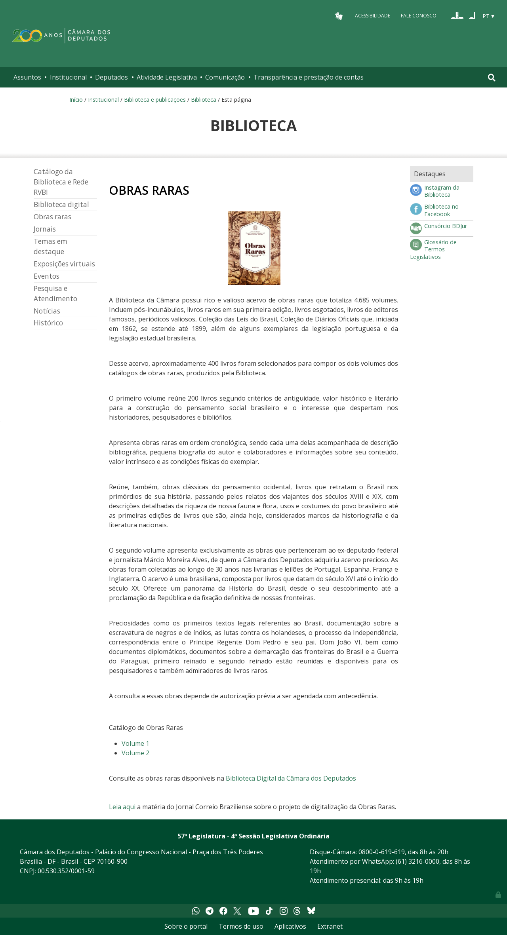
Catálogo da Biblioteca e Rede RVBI (61, 182)
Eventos (46, 276)
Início (76, 99)
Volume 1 (135, 743)
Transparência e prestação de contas (309, 77)
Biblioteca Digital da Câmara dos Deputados (291, 778)
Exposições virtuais (64, 263)
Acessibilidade (372, 15)
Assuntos (27, 77)
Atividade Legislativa (167, 77)
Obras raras (52, 216)
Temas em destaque (50, 246)
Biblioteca (203, 99)
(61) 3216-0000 (417, 861)
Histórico (48, 322)
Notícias (47, 310)
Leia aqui (122, 806)
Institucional (68, 77)
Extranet (330, 926)
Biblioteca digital (61, 204)
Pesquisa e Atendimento (55, 293)
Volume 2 (135, 753)
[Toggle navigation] (492, 77)
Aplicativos (290, 926)
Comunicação (225, 77)
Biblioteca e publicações (155, 99)
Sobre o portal (186, 926)
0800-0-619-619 (381, 852)
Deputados (111, 77)
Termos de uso (241, 926)
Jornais (45, 229)
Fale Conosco (418, 15)
